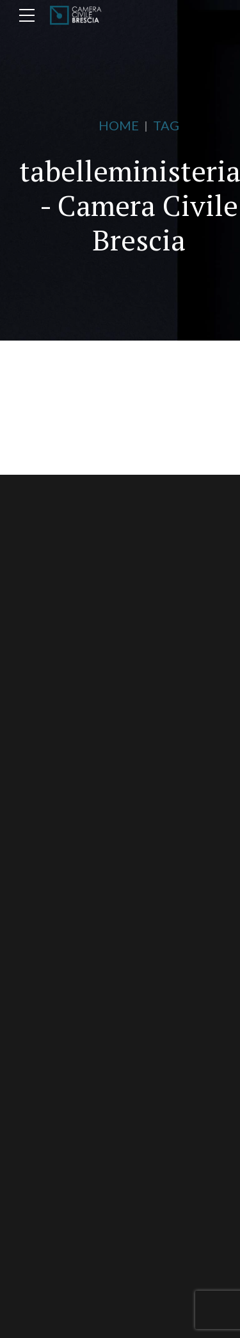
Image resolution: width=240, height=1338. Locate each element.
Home (119, 125)
